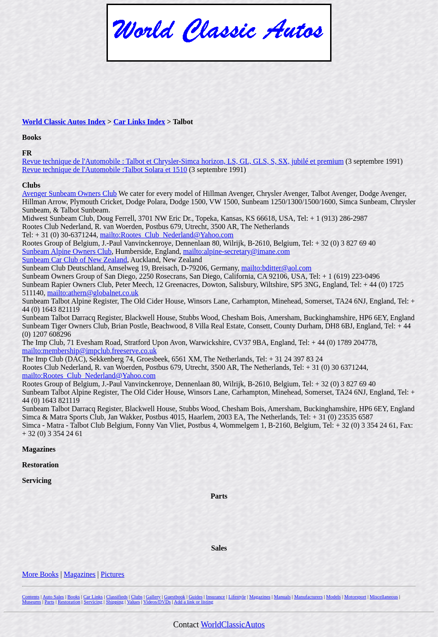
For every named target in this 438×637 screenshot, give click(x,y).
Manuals (282, 596)
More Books (40, 574)
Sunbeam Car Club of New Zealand (74, 260)
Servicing (93, 601)
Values (133, 601)
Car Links (92, 596)
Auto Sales (53, 596)
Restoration (69, 601)
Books (73, 596)
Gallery (153, 596)
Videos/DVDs (157, 601)
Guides (195, 596)
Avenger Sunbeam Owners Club (69, 193)
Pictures (112, 574)
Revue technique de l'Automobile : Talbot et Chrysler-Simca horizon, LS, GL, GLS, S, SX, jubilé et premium (183, 161)
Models (333, 596)
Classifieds (117, 596)
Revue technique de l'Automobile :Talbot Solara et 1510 (104, 169)
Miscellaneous (384, 596)
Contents (30, 596)
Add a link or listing (193, 601)
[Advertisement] (219, 89)
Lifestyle (237, 596)
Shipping (115, 601)
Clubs (136, 596)
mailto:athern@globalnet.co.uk (93, 293)
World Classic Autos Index (64, 122)
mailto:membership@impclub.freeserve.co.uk (89, 351)
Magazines (79, 574)
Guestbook (174, 596)
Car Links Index (139, 122)
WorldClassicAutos (233, 624)
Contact (187, 624)
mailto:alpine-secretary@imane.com (236, 251)
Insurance (215, 596)
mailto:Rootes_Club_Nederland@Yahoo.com (167, 235)
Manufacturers (308, 596)
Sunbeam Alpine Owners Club (67, 251)
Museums (31, 601)
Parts (49, 601)
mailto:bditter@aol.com (276, 268)
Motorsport (355, 596)
